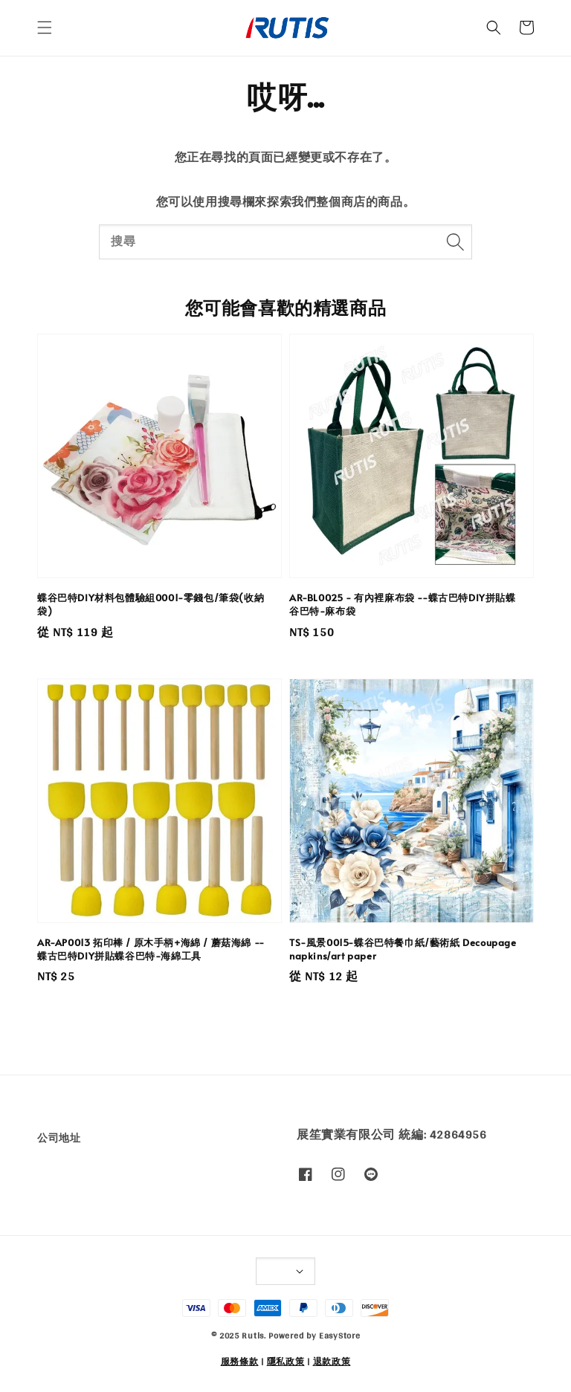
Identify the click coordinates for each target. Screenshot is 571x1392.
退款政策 (332, 1361)
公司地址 (58, 1139)
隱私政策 (286, 1361)
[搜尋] (455, 241)
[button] (44, 27)
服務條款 (240, 1361)
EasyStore (339, 1335)
